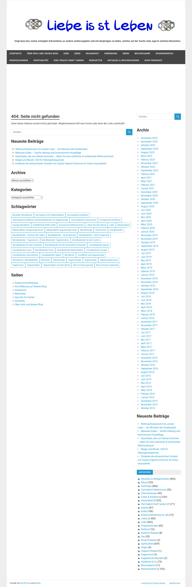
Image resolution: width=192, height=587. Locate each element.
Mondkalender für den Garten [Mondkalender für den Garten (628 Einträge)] (86, 240)
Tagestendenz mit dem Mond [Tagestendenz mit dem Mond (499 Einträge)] (56, 265)
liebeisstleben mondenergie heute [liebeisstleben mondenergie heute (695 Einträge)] (27, 230)
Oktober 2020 (148, 199)
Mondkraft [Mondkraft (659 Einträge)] (69, 255)
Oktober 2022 (148, 166)
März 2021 (146, 181)
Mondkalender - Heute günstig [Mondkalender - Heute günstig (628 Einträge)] (62, 235)
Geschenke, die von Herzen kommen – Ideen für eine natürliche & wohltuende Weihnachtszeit (64, 156)
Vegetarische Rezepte (152, 558)
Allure (144, 482)
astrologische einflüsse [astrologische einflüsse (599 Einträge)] (77, 215)
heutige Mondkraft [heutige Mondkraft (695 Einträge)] (21, 225)
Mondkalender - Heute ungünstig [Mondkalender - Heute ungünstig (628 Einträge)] (94, 235)
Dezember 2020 (149, 192)
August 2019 (147, 249)
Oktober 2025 (148, 145)
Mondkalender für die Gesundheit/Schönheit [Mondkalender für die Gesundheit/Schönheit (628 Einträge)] (65, 245)
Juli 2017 (146, 332)
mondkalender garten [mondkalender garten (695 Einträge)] (99, 245)
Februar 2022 (148, 174)
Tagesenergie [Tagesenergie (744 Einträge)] (90, 260)
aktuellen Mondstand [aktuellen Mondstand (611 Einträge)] (22, 215)
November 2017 (149, 325)
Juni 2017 (146, 336)
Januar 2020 (147, 231)
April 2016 (146, 386)
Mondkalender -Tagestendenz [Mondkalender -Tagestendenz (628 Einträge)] (55, 240)
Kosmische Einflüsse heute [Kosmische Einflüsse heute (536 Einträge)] (71, 225)
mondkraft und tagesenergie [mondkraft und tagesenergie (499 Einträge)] (91, 255)
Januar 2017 (147, 354)
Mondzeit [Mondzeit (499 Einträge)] (45, 260)
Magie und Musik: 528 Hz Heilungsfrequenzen (39, 159)
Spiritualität (40, 60)
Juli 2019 (146, 253)
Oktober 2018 (148, 285)
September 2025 (149, 148)
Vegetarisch (147, 554)
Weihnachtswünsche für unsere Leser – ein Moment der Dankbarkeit (51, 149)
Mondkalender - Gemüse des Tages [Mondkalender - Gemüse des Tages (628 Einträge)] (28, 235)
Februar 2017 (148, 350)
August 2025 (147, 152)
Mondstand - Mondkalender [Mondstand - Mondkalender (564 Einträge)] (25, 260)
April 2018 (146, 307)
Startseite (15, 53)
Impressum (21, 290)
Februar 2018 (148, 314)
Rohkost (145, 529)
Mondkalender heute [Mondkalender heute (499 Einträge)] (44, 250)
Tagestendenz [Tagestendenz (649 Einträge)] (33, 265)
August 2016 (147, 372)
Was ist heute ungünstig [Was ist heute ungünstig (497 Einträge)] (107, 265)
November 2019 (149, 238)
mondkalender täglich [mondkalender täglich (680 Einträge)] (51, 255)
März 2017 (146, 347)
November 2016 (149, 361)
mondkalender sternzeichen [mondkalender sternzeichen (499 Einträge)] (25, 255)
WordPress (25, 583)
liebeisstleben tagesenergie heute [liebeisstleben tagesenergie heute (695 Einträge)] (61, 230)
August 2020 (147, 206)
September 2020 (149, 202)
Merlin (38, 583)
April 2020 (146, 220)
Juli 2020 (146, 210)
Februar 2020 (148, 228)
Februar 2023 (148, 159)
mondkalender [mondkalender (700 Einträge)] (116, 230)
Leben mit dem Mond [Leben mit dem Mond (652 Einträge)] (96, 225)
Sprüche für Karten (24, 297)
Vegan (144, 547)
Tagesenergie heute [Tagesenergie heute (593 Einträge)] (109, 260)
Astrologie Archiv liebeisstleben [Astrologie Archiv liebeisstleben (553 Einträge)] (49, 215)
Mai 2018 (146, 303)
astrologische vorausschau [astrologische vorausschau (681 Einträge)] (83, 220)
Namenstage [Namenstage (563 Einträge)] (59, 260)
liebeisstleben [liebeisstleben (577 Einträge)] (123, 225)
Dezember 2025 (149, 138)
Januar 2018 (147, 318)
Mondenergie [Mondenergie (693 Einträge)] (86, 230)
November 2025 (149, 141)
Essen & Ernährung (151, 496)
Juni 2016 (146, 379)
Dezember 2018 (149, 278)
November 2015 (149, 404)
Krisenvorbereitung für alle (155, 514)
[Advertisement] (96, 87)
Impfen (144, 507)
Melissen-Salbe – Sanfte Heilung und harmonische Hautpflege (48, 152)
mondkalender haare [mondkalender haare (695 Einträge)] (22, 250)
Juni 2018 (146, 300)
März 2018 (146, 310)
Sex (143, 536)
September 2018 (149, 289)
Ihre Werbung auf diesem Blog (30, 286)
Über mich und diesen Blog (42, 53)
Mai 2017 (146, 339)
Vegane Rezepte (149, 550)
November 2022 (149, 163)
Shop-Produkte (153, 60)
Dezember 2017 (149, 321)
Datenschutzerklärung (26, 282)
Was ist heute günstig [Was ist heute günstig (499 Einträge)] (83, 265)
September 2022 (149, 170)
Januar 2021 (147, 188)
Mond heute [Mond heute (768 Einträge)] (100, 230)
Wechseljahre (142, 53)
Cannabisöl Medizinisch (153, 489)
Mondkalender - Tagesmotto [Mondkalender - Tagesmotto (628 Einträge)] (25, 240)
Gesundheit (92, 53)
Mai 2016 (146, 383)
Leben (77, 53)
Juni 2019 (146, 256)
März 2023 (146, 156)
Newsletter (95, 60)
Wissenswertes (164, 53)
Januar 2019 (147, 274)
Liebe (66, 53)
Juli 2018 (146, 296)
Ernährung (110, 53)
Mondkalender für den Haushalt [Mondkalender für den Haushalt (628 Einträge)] (27, 245)
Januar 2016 (147, 397)
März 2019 (146, 267)
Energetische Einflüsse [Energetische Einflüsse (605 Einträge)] (110, 220)
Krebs (126, 53)
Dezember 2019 (149, 235)
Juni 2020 (146, 213)
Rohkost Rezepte (150, 532)
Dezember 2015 (149, 401)
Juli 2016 (146, 375)
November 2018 (149, 282)
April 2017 (146, 343)
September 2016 (149, 368)
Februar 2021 (148, 184)
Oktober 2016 (148, 365)
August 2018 (147, 292)
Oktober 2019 (148, 242)
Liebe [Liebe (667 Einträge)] (111, 225)
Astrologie (146, 486)
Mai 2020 (146, 217)
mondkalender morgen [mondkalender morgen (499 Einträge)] (96, 250)
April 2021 (146, 177)
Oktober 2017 (148, 328)
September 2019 (149, 246)
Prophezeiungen (18, 60)
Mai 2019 (146, 260)
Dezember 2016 (149, 357)
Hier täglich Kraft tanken (69, 60)
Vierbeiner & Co (149, 561)
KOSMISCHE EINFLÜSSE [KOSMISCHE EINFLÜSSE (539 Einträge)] (44, 225)
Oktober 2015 (148, 408)
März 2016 (146, 390)
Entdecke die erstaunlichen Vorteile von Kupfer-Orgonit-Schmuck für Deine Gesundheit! (60, 163)
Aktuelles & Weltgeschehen (123, 60)
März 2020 (146, 224)
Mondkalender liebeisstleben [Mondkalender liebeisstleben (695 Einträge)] (70, 250)
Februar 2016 (148, 393)
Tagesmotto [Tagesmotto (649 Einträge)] (18, 265)
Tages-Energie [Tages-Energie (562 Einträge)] (74, 260)
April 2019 (146, 264)
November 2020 (149, 195)
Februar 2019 (148, 271)
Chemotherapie (149, 493)
